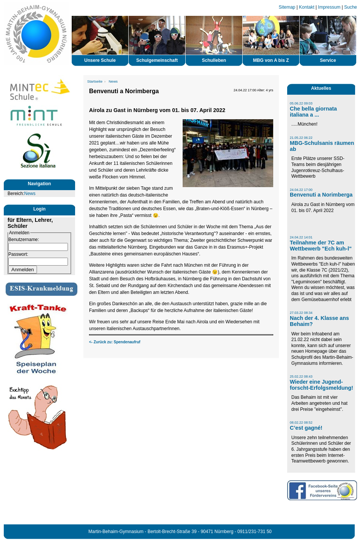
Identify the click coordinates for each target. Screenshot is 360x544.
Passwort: (18, 254)
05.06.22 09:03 (301, 103)
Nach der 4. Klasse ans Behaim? (319, 321)
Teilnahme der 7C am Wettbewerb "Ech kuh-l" (321, 246)
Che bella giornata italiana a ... (313, 112)
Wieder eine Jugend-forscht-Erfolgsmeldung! (321, 385)
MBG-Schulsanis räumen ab (322, 146)
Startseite (95, 81)
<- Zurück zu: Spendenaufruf (114, 342)
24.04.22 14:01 (301, 237)
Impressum (329, 7)
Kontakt (306, 7)
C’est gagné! (306, 428)
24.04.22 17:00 (301, 190)
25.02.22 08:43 (301, 376)
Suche (350, 7)
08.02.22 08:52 (301, 422)
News (29, 193)
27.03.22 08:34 (301, 313)
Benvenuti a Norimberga (321, 195)
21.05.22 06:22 (301, 138)
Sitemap (287, 7)
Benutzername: (23, 239)
